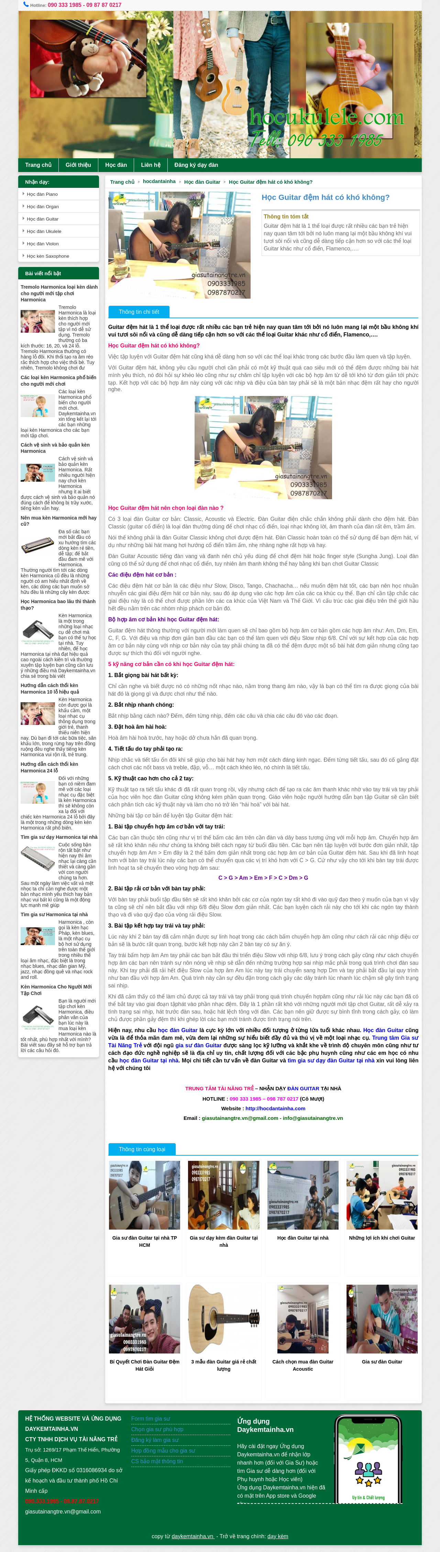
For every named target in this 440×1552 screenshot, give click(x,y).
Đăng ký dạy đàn (200, 165)
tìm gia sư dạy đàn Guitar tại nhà (337, 1068)
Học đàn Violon (46, 243)
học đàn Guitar (178, 1037)
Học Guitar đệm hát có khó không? (273, 182)
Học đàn (120, 165)
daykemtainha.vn (193, 1543)
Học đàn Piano (46, 194)
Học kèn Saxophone (52, 256)
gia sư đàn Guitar (198, 1053)
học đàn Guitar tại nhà (152, 1068)
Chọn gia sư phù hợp (159, 1436)
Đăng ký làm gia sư (157, 1447)
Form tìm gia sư (152, 1425)
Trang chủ (42, 165)
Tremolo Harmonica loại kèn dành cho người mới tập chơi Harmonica (57, 293)
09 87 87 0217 (107, 5)
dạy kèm (277, 1543)
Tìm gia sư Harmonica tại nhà (57, 939)
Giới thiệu (82, 165)
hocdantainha (161, 181)
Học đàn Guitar (204, 182)
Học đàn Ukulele (48, 231)
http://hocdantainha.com (275, 1115)
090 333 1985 (68, 5)
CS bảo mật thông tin (159, 1468)
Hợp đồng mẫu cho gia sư (165, 1457)
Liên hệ (154, 165)
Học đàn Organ (47, 206)
